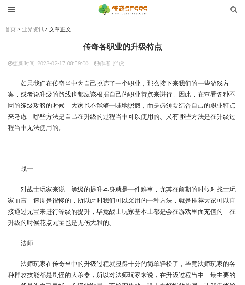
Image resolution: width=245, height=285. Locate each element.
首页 (10, 29)
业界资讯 (33, 29)
